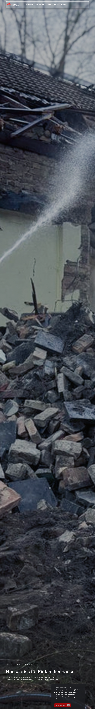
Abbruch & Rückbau (16, 665)
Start (8, 665)
